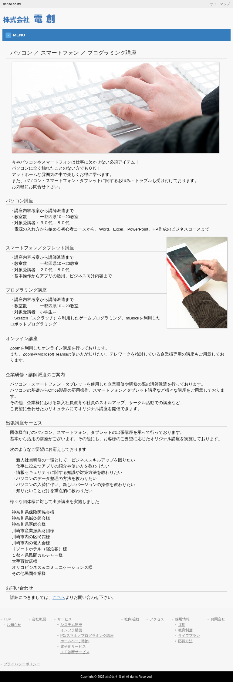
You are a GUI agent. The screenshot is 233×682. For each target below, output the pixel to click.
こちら (58, 597)
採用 (181, 625)
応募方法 (185, 641)
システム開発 (71, 625)
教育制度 (185, 630)
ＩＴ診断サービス (74, 652)
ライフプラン (189, 635)
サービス (64, 619)
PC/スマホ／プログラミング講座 (87, 635)
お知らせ (14, 625)
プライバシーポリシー (22, 664)
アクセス (157, 619)
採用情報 (182, 619)
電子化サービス (73, 646)
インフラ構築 (71, 630)
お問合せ (218, 619)
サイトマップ (220, 4)
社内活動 (131, 619)
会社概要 (39, 619)
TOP (7, 619)
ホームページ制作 (74, 641)
